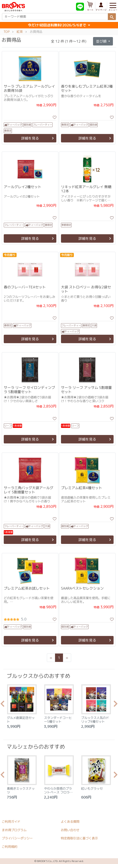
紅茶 (20, 32)
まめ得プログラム (14, 830)
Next (115, 705)
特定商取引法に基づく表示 (79, 838)
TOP (7, 32)
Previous (2, 705)
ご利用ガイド (11, 821)
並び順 (101, 41)
